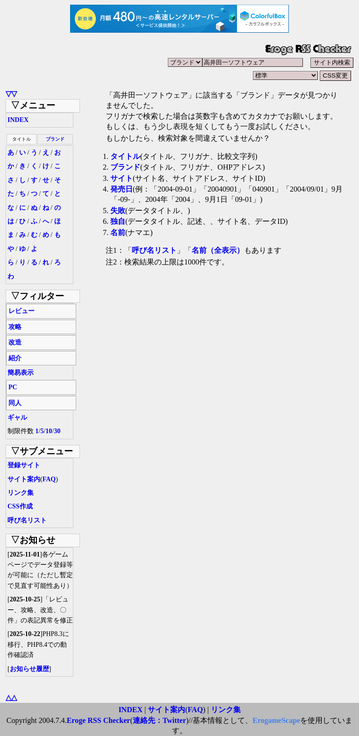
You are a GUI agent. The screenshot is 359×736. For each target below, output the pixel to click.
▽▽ (11, 94)
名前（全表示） (218, 250)
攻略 (15, 326)
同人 (15, 403)
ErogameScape (276, 720)
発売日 (121, 189)
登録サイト (23, 465)
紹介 (15, 358)
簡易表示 (20, 372)
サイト (121, 178)
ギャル (17, 417)
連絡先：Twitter (159, 720)
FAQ (49, 479)
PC (12, 387)
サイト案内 (23, 479)
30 (57, 431)
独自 (117, 221)
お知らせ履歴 (29, 668)
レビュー (21, 310)
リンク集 (20, 492)
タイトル (125, 156)
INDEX (18, 119)
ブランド (55, 139)
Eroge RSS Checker (98, 720)
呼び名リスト (27, 520)
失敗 (117, 210)
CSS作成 (20, 506)
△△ (11, 697)
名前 (117, 232)
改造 (15, 342)
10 (48, 431)
